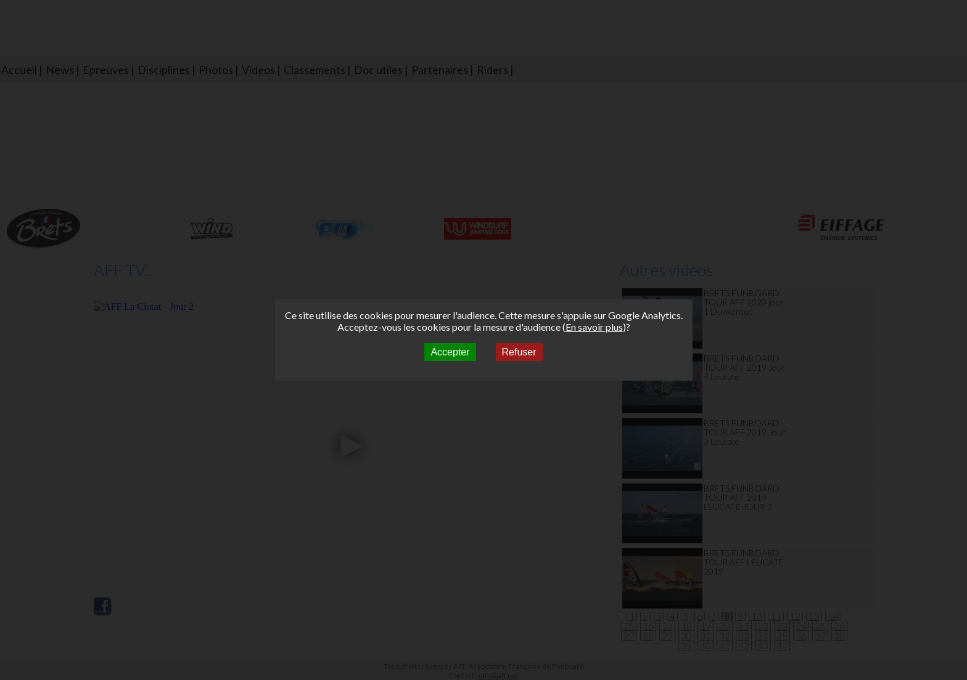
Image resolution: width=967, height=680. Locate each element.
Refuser (519, 352)
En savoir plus (594, 327)
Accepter (449, 352)
